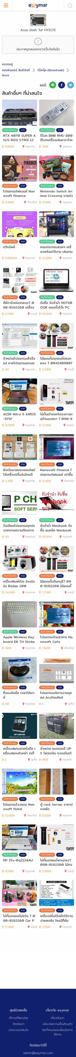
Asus (5, 75)
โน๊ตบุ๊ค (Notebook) (51, 70)
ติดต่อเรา (18, 1024)
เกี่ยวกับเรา (57, 1018)
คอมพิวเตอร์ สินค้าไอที (16, 70)
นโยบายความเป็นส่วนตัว (58, 1024)
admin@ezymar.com (38, 1053)
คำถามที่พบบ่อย (18, 1018)
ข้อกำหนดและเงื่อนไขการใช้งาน (57, 1032)
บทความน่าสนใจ (18, 1030)
